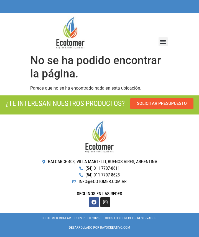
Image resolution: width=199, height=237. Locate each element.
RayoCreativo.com (115, 227)
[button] (163, 41)
